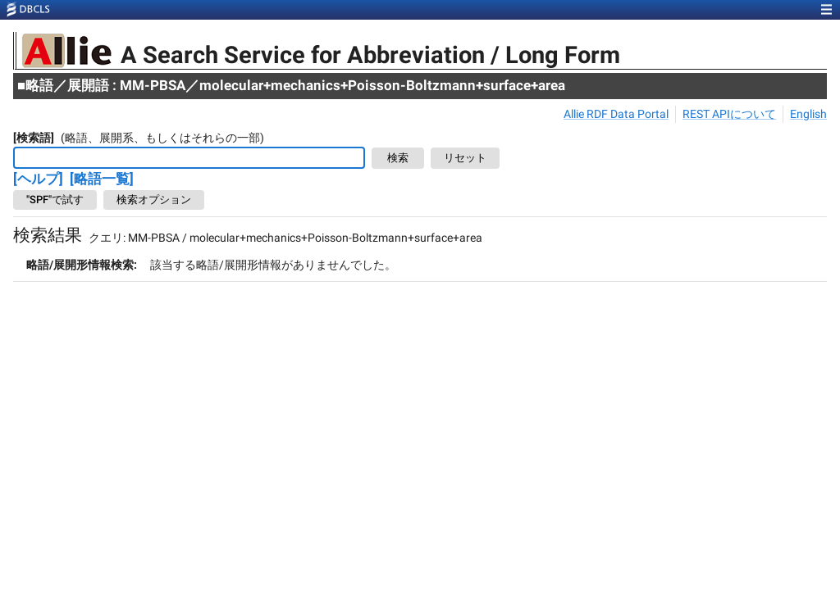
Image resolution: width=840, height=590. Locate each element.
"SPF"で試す (55, 200)
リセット (465, 159)
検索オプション (153, 200)
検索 (398, 159)
